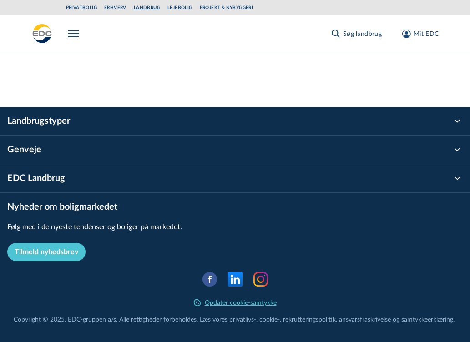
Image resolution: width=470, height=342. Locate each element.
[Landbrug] (42, 34)
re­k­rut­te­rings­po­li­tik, (311, 319)
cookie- (269, 319)
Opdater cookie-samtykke (235, 302)
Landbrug (147, 7)
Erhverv (115, 7)
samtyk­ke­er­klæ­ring (427, 319)
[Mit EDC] (417, 34)
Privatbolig (81, 7)
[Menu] (75, 34)
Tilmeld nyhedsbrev (46, 252)
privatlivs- (242, 319)
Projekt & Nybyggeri (226, 7)
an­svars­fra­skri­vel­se (365, 319)
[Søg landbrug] (356, 34)
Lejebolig (179, 7)
